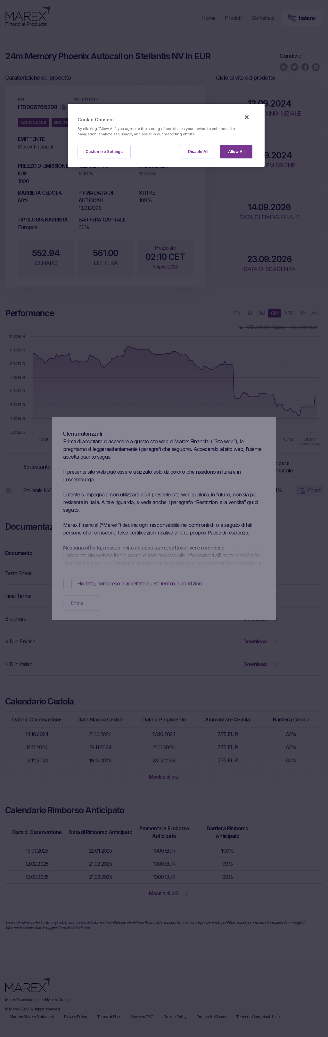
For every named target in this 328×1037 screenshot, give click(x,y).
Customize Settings (104, 151)
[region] (166, 135)
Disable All (198, 151)
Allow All (236, 151)
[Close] (246, 117)
